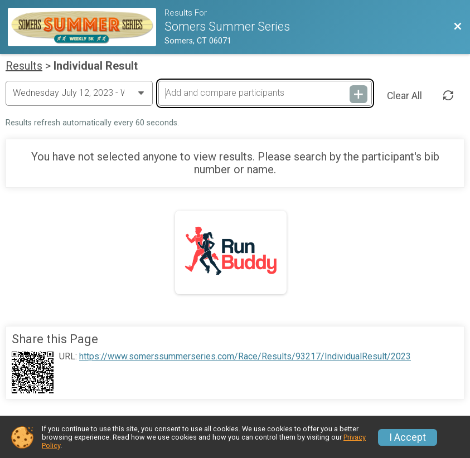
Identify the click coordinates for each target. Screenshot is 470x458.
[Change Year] (79, 93)
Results (24, 65)
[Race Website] (86, 27)
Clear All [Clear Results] (404, 95)
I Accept (407, 437)
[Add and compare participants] (264, 93)
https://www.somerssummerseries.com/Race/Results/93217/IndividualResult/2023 (245, 357)
